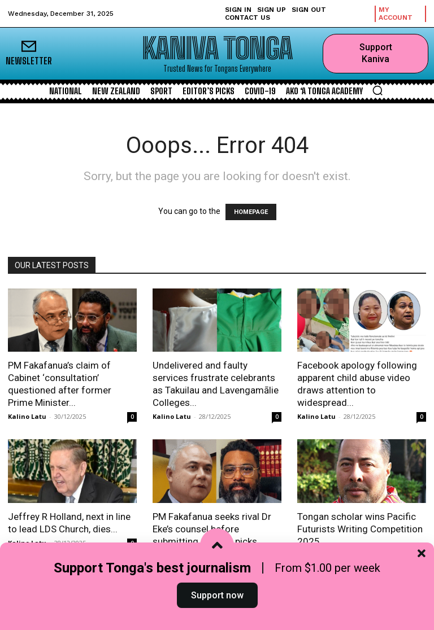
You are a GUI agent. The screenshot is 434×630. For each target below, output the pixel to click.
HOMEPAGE (251, 212)
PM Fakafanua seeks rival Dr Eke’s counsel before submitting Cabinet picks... (212, 529)
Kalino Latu (27, 416)
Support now (217, 603)
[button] (377, 90)
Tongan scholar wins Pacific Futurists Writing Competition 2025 (360, 529)
